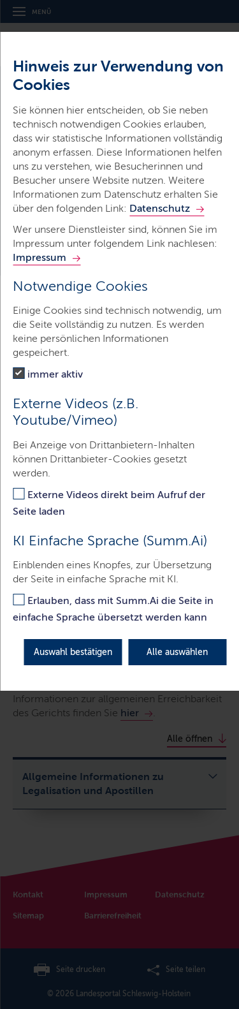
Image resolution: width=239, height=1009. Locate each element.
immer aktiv (55, 374)
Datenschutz (159, 208)
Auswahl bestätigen (73, 652)
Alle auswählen (177, 652)
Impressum (39, 257)
